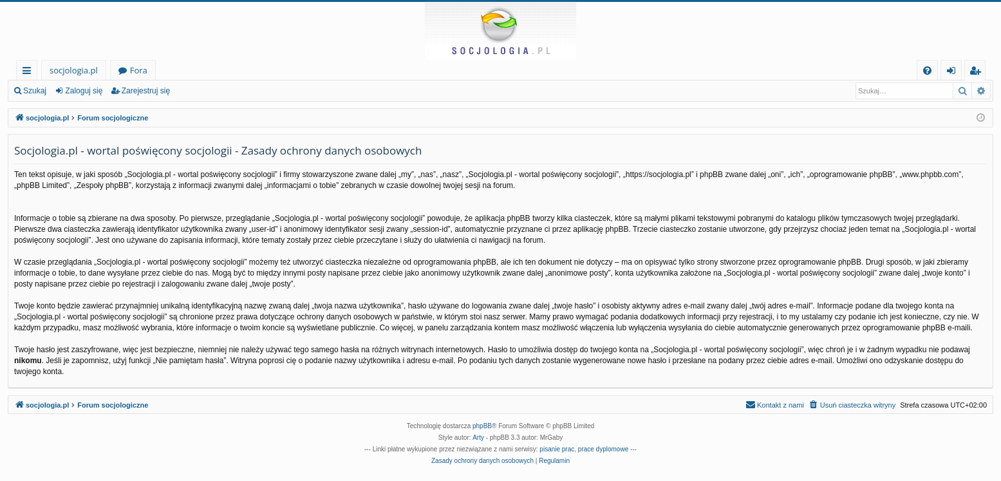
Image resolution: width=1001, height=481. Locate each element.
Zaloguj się (83, 90)
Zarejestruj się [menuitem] (978, 72)
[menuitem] (927, 70)
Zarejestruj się (146, 90)
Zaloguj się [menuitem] (953, 72)
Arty (478, 437)
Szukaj (34, 90)
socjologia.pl (74, 70)
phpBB (482, 425)
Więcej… (29, 72)
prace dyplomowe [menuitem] (603, 449)
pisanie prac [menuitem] (556, 449)
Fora (138, 70)
